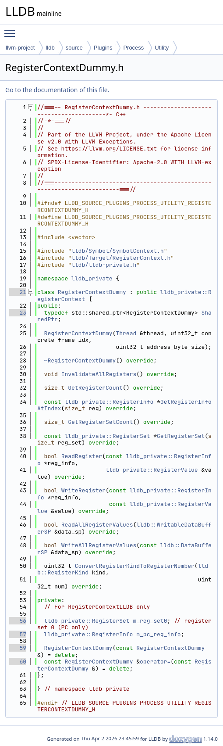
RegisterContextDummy (92, 292)
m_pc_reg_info (158, 634)
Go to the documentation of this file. (57, 90)
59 (17, 648)
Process (133, 47)
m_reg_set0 (150, 620)
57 (17, 634)
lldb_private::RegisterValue (152, 469)
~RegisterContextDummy (80, 360)
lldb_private (92, 278)
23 (17, 312)
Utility (162, 47)
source (74, 47)
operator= (155, 661)
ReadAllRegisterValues (97, 524)
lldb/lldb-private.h (103, 265)
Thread (126, 333)
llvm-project (20, 47)
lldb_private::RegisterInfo (108, 401)
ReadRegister (82, 456)
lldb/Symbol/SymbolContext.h (117, 251)
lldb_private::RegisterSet (107, 436)
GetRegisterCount (95, 387)
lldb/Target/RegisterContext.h (120, 258)
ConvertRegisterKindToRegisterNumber (135, 566)
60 (17, 661)
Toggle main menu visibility (11, 29)
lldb (50, 47)
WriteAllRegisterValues (99, 545)
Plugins (103, 47)
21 (17, 292)
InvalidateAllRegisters (99, 374)
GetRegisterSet (181, 436)
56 (17, 620)
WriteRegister (83, 490)
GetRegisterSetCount (100, 422)
